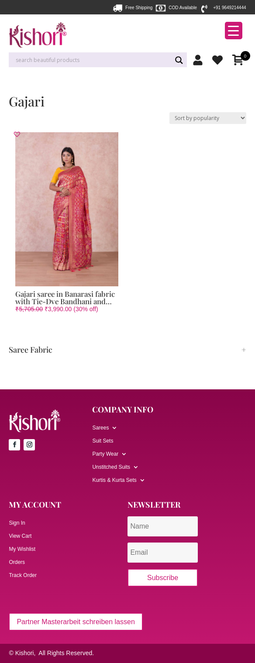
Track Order (23, 575)
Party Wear (105, 454)
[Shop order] (207, 118)
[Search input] (92, 60)
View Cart (20, 536)
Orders (17, 562)
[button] (17, 134)
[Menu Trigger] (233, 30)
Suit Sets (102, 441)
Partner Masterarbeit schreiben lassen (75, 621)
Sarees (100, 428)
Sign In (17, 523)
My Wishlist (22, 549)
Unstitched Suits (111, 467)
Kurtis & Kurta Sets (114, 480)
